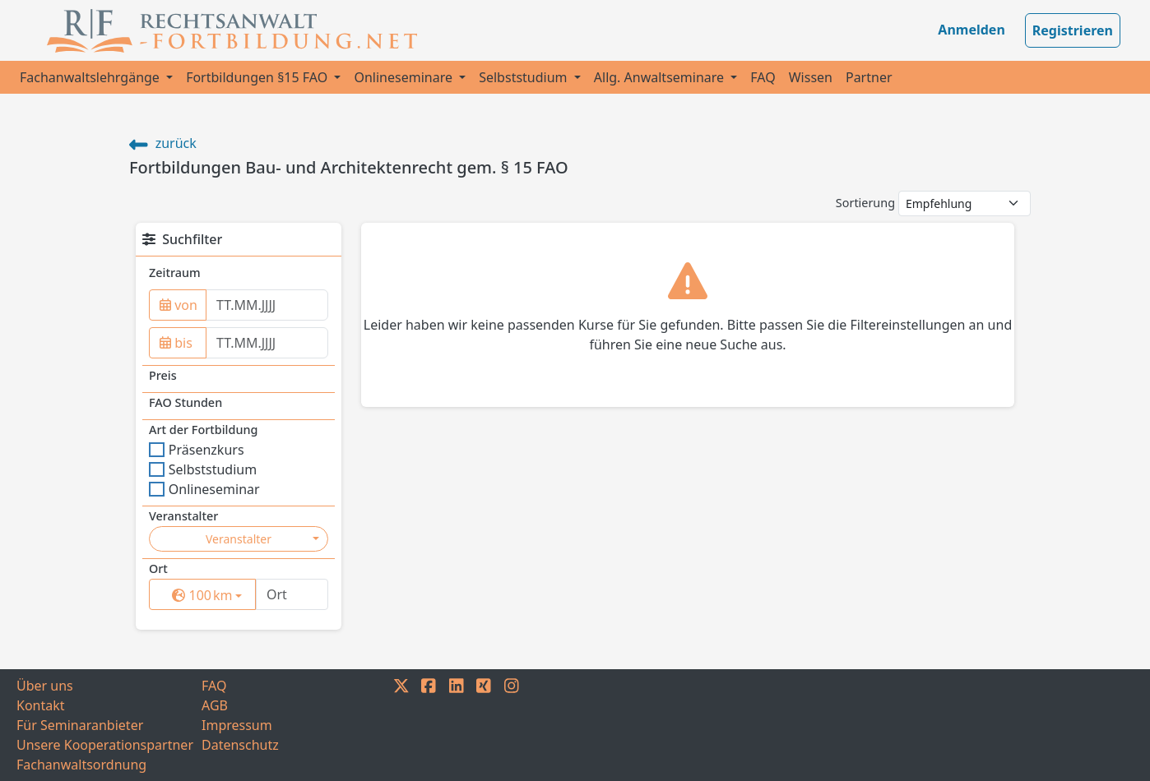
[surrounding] (199, 595)
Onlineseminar (204, 489)
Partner (869, 77)
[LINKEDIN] (457, 725)
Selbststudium (525, 77)
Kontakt (40, 705)
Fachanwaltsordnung (81, 765)
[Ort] (292, 594)
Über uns (44, 686)
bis (176, 343)
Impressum (237, 725)
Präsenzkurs (196, 450)
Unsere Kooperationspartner (104, 745)
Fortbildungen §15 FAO (258, 77)
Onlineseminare (405, 77)
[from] (267, 305)
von (178, 305)
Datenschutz (240, 745)
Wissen (810, 77)
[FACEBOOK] (429, 725)
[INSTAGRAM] (512, 725)
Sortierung (865, 202)
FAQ (762, 77)
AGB (215, 705)
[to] (267, 342)
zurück (163, 143)
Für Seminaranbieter (79, 725)
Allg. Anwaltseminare (660, 77)
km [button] (214, 595)
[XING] (484, 725)
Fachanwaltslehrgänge (91, 77)
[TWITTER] (401, 725)
